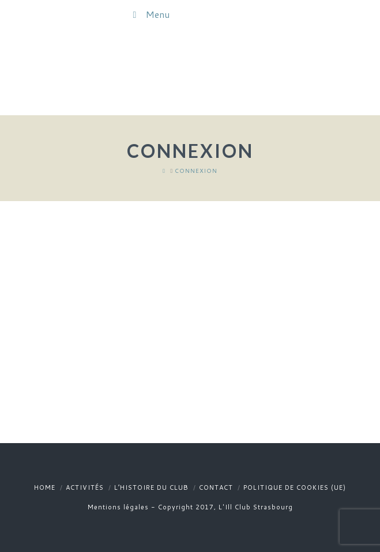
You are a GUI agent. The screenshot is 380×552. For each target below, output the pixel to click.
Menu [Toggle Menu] (149, 14)
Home (44, 487)
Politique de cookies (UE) (294, 487)
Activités (85, 487)
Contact (216, 487)
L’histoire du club (151, 487)
